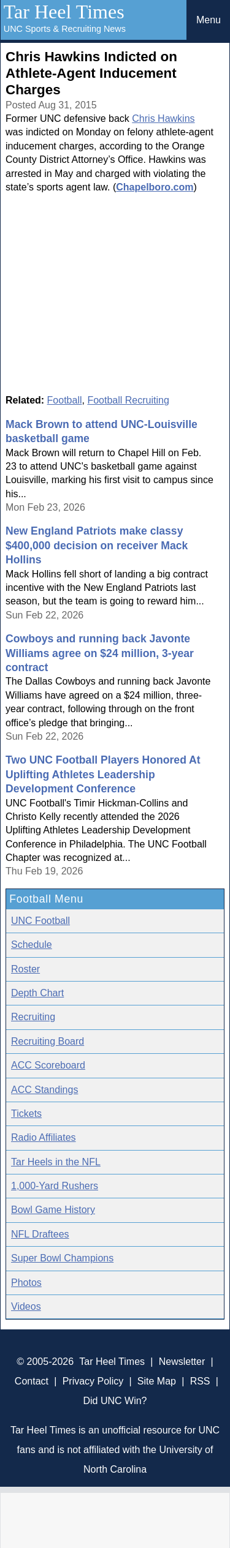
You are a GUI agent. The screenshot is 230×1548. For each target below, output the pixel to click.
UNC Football (40, 920)
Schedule (31, 944)
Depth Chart (37, 993)
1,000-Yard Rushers (54, 1186)
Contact (31, 1381)
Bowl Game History (53, 1209)
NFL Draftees (40, 1234)
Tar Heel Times (64, 12)
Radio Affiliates (43, 1137)
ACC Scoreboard (48, 1065)
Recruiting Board (47, 1041)
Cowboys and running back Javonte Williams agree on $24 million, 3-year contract (100, 653)
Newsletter (182, 1361)
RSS (200, 1381)
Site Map (156, 1381)
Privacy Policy (93, 1381)
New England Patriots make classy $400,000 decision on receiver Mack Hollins (97, 545)
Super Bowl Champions (62, 1258)
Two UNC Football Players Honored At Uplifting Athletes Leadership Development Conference (103, 774)
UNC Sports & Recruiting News (65, 29)
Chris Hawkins (163, 118)
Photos (26, 1282)
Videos (26, 1306)
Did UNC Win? (115, 1401)
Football (64, 400)
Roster (25, 969)
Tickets (26, 1113)
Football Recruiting (128, 400)
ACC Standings (44, 1089)
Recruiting (33, 1017)
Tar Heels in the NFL (56, 1162)
